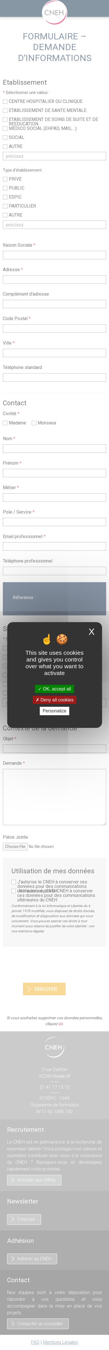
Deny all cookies (55, 700)
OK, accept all (54, 689)
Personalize (55, 711)
